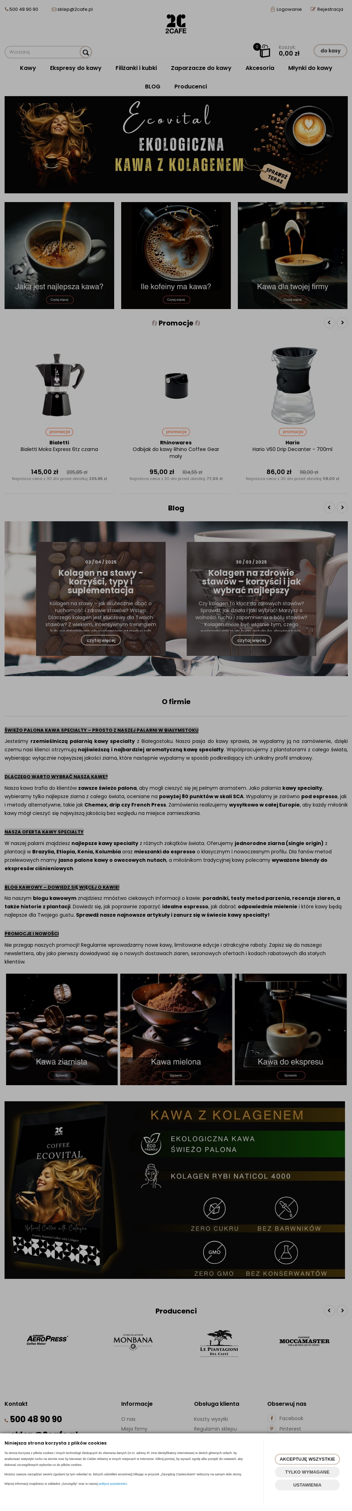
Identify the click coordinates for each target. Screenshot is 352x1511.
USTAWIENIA (307, 1485)
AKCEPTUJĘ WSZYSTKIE (307, 1459)
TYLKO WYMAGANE (307, 1472)
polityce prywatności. (113, 1483)
